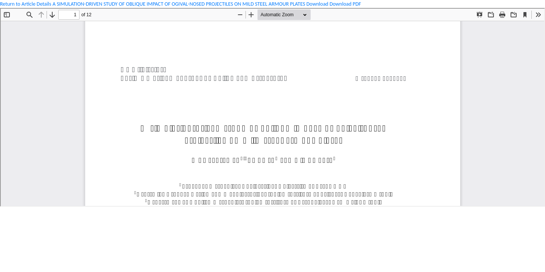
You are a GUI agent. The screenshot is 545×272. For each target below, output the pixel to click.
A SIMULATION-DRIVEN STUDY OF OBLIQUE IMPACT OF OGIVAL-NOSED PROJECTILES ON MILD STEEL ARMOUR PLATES (180, 4)
